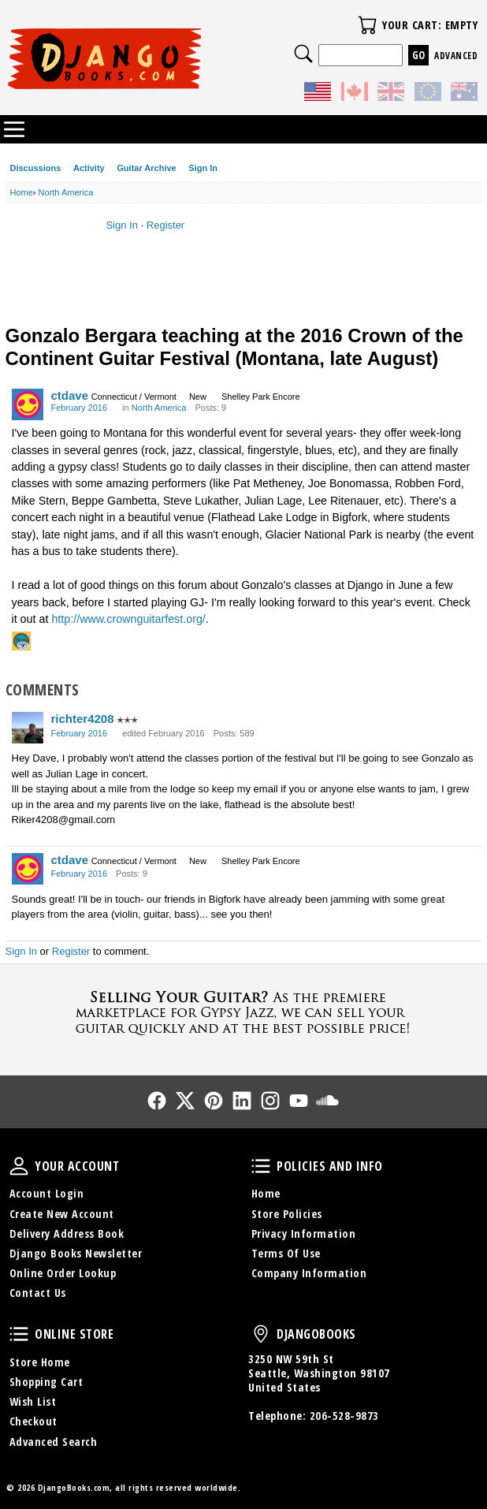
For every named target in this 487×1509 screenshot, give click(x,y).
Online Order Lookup (63, 1272)
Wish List (33, 1401)
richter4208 (82, 718)
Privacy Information (303, 1233)
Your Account (19, 1166)
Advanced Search (53, 1441)
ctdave (70, 395)
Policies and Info (260, 1166)
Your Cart (367, 25)
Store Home (39, 1361)
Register (165, 225)
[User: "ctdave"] (27, 404)
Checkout (33, 1421)
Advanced (456, 55)
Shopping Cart (46, 1381)
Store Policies (286, 1213)
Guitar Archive (146, 168)
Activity (89, 168)
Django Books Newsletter (76, 1253)
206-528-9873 (344, 1415)
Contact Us (37, 1292)
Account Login (46, 1193)
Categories (14, 129)
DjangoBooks (260, 1334)
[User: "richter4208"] (27, 727)
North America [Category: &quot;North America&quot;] (159, 407)
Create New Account (61, 1213)
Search (303, 53)
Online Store (19, 1334)
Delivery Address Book (67, 1233)
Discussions (35, 168)
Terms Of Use (286, 1253)
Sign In (202, 168)
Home (266, 1193)
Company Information (309, 1272)
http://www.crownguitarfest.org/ (128, 619)
